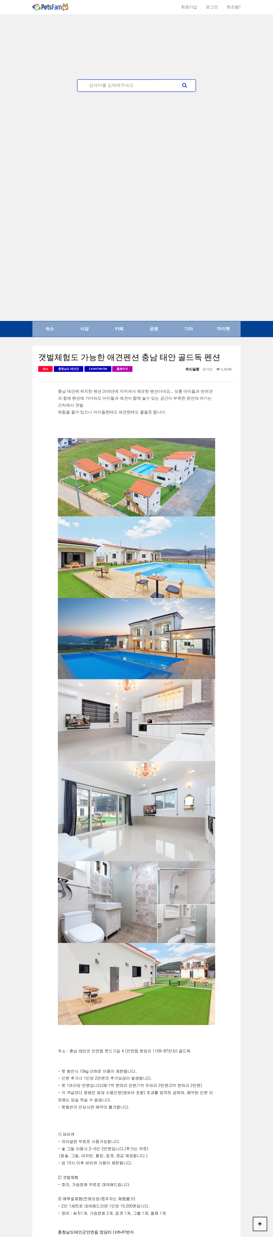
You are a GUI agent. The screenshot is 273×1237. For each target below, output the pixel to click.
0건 (208, 369)
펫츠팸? (234, 7)
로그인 (212, 7)
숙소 (49, 328)
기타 (188, 328)
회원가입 (189, 7)
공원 (154, 328)
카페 (119, 328)
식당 (84, 328)
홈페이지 (122, 368)
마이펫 (223, 328)
